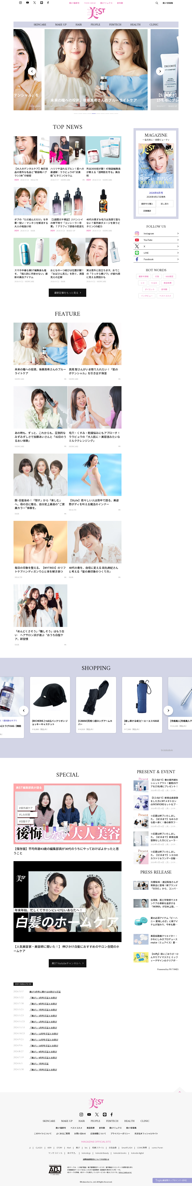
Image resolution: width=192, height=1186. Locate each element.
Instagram (144, 233)
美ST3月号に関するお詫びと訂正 (45, 991)
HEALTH (135, 24)
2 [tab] (80, 113)
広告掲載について (98, 1133)
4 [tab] (89, 113)
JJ (30, 1147)
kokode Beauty (102, 1153)
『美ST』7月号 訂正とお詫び (43, 1009)
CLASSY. (39, 1147)
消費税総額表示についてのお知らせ (96, 1159)
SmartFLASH (127, 1147)
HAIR (79, 24)
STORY (59, 1147)
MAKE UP (61, 24)
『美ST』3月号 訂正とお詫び (43, 997)
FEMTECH (115, 24)
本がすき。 (72, 1153)
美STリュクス (106, 2)
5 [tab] (94, 113)
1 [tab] (76, 113)
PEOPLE (95, 24)
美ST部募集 (168, 2)
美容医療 (90, 1127)
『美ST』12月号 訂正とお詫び (43, 1033)
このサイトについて (43, 1133)
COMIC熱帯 (142, 1147)
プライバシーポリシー (120, 1133)
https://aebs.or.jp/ (125, 1172)
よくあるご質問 (63, 1133)
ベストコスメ (90, 2)
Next (160, 71)
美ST (78, 1147)
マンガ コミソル (55, 1153)
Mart (69, 1147)
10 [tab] (116, 113)
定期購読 (147, 210)
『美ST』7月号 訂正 (39, 1063)
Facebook (144, 259)
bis (86, 1147)
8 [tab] (107, 113)
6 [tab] (98, 113)
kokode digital (137, 1153)
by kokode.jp (167, 750)
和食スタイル (98, 1147)
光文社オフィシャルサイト (146, 1133)
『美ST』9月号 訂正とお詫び (43, 1003)
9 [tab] (112, 113)
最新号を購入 (147, 203)
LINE (142, 253)
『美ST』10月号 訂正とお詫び (43, 1045)
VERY (49, 1147)
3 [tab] (85, 113)
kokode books (120, 1153)
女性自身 (113, 1147)
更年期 (120, 2)
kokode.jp (86, 1153)
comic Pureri (157, 1147)
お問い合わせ (80, 1133)
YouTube (143, 240)
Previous (32, 71)
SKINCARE (40, 24)
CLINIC (154, 24)
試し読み (165, 203)
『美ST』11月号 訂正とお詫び (43, 1039)
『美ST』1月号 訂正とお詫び (43, 1021)
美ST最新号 (74, 2)
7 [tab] (103, 113)
